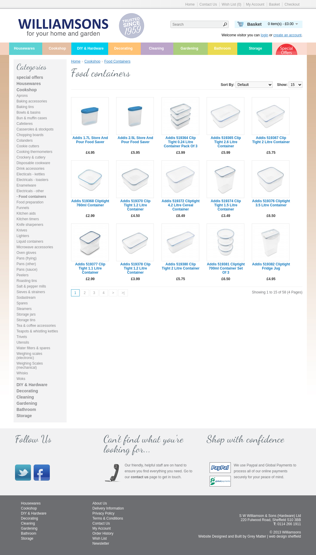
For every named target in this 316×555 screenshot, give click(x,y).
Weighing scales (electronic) (29, 356)
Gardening (189, 48)
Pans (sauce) (27, 269)
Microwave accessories (35, 247)
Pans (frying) (27, 258)
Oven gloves (26, 253)
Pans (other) (26, 264)
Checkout (291, 4)
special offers (30, 77)
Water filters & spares (33, 348)
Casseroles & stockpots (35, 129)
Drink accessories (31, 168)
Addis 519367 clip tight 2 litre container (271, 140)
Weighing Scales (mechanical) (30, 365)
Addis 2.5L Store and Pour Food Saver (135, 140)
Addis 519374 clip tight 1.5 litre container (226, 205)
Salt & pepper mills (31, 286)
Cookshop (57, 48)
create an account (287, 35)
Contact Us (208, 4)
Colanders (25, 140)
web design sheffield (285, 536)
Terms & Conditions (108, 518)
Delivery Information (108, 508)
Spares (22, 303)
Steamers (24, 309)
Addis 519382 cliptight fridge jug (271, 266)
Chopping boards (30, 135)
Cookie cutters (28, 146)
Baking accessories (32, 101)
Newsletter (101, 543)
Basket (274, 4)
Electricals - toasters (32, 180)
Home (190, 4)
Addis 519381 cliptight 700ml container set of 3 (226, 268)
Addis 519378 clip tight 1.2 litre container (135, 268)
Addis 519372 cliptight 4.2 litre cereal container (181, 205)
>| (122, 293)
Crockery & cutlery (31, 157)
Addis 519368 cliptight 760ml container (90, 203)
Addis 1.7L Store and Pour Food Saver (90, 140)
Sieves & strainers (31, 292)
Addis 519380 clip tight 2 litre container (181, 266)
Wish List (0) (231, 4)
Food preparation (30, 202)
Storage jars (26, 314)
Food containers (117, 61)
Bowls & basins (28, 112)
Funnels (23, 208)
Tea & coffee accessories (36, 326)
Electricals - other (30, 191)
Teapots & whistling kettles (37, 331)
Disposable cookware (33, 163)
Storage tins (26, 320)
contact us (140, 477)
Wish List (100, 538)
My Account (255, 4)
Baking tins (25, 107)
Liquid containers (30, 241)
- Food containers (31, 197)
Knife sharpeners (30, 225)
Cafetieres (25, 124)
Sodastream (26, 298)
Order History (103, 533)
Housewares (24, 48)
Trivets (22, 337)
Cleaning (156, 48)
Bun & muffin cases (32, 118)
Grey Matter (256, 536)
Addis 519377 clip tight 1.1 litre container (90, 268)
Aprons (22, 96)
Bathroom (222, 48)
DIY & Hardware (90, 48)
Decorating (123, 48)
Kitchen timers (28, 219)
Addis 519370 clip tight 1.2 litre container (135, 205)
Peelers (23, 275)
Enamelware (26, 185)
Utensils (23, 342)
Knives (22, 230)
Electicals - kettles (31, 174)
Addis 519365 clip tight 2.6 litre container (226, 142)
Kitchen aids (26, 213)
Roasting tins (27, 281)
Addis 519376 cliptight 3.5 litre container (271, 203)
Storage (255, 48)
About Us (100, 503)
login (264, 35)
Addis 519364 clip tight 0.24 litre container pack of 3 (181, 142)
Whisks (22, 373)
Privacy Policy (104, 513)
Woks (21, 379)
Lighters (23, 236)
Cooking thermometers (34, 152)
